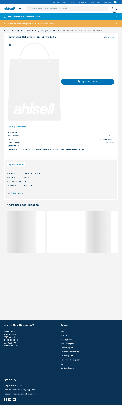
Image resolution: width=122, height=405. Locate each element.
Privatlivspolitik (67, 356)
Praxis (64, 2)
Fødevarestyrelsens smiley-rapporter (19, 390)
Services (56, 2)
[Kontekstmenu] (115, 2)
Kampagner (82, 2)
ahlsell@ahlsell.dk (11, 346)
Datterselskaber (67, 368)
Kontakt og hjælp (95, 2)
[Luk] (116, 16)
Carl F (63, 364)
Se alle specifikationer (17, 127)
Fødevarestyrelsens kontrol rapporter (19, 394)
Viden (72, 2)
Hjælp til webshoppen (13, 386)
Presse (64, 335)
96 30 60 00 (12, 340)
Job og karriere (67, 340)
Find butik (107, 2)
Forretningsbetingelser (70, 360)
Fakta (63, 331)
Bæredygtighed (67, 344)
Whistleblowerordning (70, 352)
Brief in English (67, 348)
